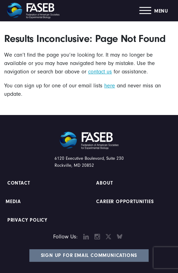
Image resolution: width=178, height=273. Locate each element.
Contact (19, 183)
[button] (154, 10)
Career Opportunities (124, 201)
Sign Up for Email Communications (89, 255)
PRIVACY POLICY (27, 220)
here (109, 85)
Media (13, 201)
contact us (100, 72)
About (105, 183)
